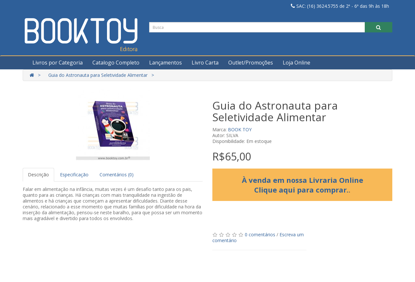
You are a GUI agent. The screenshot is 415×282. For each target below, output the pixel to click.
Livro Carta (205, 62)
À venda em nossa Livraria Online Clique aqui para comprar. (302, 184)
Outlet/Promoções (250, 62)
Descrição (38, 174)
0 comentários (260, 234)
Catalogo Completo (115, 62)
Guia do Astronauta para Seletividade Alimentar (98, 75)
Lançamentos (165, 62)
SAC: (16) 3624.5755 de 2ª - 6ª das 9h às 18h (340, 6)
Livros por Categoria (57, 62)
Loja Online (296, 62)
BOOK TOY (240, 129)
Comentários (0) (117, 174)
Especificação (74, 174)
